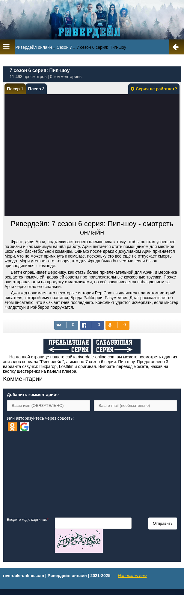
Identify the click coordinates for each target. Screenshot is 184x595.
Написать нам (132, 575)
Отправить (163, 523)
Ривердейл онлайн (33, 47)
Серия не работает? (154, 88)
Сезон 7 (64, 47)
